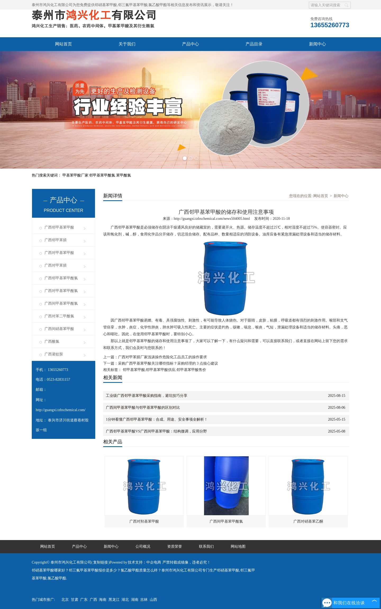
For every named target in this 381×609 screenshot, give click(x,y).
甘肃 (74, 600)
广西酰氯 (51, 341)
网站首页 (63, 44)
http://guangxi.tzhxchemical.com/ (60, 410)
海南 (102, 600)
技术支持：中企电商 (144, 562)
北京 (65, 600)
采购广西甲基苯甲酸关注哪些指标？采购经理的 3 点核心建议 (168, 363)
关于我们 (127, 44)
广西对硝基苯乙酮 (308, 521)
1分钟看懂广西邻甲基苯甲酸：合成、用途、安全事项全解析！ (157, 419)
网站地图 (238, 546)
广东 (84, 600)
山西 (153, 600)
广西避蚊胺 (53, 354)
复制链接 (100, 562)
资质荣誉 (174, 546)
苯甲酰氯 (123, 175)
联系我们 (206, 546)
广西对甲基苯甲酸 (59, 253)
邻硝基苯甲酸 (106, 5)
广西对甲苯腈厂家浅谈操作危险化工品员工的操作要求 (162, 357)
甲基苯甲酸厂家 (75, 175)
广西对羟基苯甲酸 (144, 521)
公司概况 (142, 546)
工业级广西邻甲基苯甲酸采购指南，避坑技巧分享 (146, 396)
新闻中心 (317, 44)
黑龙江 (114, 600)
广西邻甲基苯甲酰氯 (61, 278)
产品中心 (190, 44)
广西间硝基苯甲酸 (59, 329)
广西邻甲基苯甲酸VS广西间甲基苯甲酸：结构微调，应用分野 (156, 431)
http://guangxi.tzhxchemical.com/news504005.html (212, 219)
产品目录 (254, 44)
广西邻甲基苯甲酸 (59, 227)
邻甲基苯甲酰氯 (102, 175)
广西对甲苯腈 (55, 265)
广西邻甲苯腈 (55, 240)
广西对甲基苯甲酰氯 (61, 291)
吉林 (144, 600)
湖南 (134, 600)
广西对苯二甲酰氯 (59, 316)
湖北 (125, 600)
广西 (93, 600)
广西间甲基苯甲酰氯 (61, 303)
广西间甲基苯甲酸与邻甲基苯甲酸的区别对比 (143, 408)
